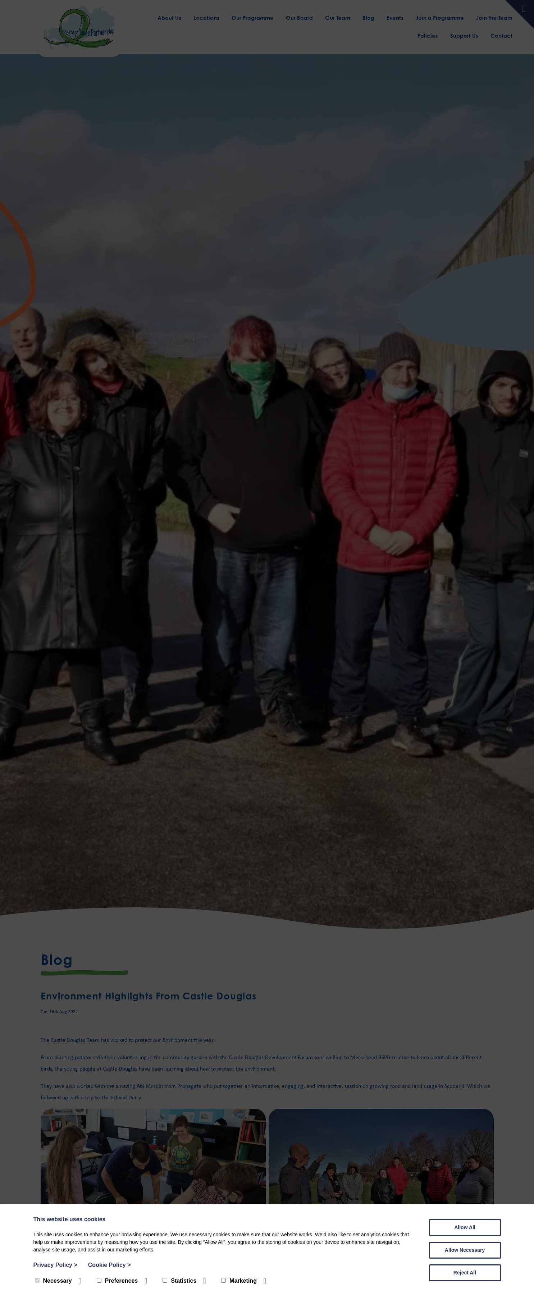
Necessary (53, 1281)
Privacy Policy (55, 1265)
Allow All (464, 1227)
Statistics (179, 1281)
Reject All (464, 1273)
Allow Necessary (465, 1250)
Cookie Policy (109, 1265)
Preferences (117, 1281)
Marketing (239, 1281)
